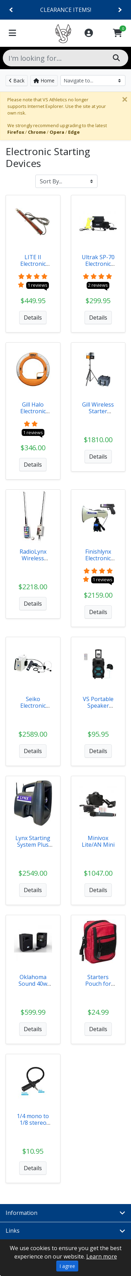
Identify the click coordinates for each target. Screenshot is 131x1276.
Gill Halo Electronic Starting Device (33, 415)
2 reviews (98, 285)
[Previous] (11, 10)
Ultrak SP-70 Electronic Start (98, 263)
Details (33, 317)
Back (16, 80)
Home (44, 80)
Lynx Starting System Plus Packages (32, 844)
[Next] (119, 10)
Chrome (37, 132)
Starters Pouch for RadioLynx (98, 983)
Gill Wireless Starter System (98, 411)
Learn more (101, 1256)
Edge (74, 132)
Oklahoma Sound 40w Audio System (33, 983)
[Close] (125, 99)
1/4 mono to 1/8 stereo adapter (33, 1122)
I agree (67, 1266)
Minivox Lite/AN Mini (98, 841)
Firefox (15, 132)
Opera (57, 132)
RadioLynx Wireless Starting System (33, 562)
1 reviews (38, 285)
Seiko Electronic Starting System (33, 709)
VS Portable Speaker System (98, 705)
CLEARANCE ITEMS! (65, 10)
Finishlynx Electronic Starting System (98, 562)
